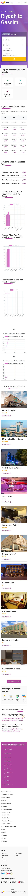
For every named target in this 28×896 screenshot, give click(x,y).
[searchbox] (14, 40)
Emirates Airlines (6, 803)
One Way (6, 34)
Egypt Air (4, 806)
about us (4, 853)
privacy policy (19, 853)
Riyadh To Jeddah (8, 749)
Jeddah (4, 832)
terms (19, 891)
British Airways (6, 797)
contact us (4, 860)
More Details (6, 416)
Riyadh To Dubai (7, 757)
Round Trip (14, 34)
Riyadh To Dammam (8, 784)
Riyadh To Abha (7, 761)
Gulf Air (4, 800)
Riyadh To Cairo (7, 753)
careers (4, 857)
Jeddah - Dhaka (6, 818)
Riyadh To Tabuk (7, 776)
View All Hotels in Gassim (14, 681)
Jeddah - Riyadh (6, 812)
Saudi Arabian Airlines (7, 794)
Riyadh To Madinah (8, 773)
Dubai (3, 829)
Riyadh (4, 838)
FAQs (17, 855)
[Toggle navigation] (19, 2)
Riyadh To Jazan (8, 765)
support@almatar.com (6, 870)
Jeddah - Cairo (6, 815)
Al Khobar (4, 841)
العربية (25, 2)
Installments (5, 855)
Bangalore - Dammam (7, 821)
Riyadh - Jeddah (6, 823)
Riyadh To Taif (7, 780)
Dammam (4, 835)
